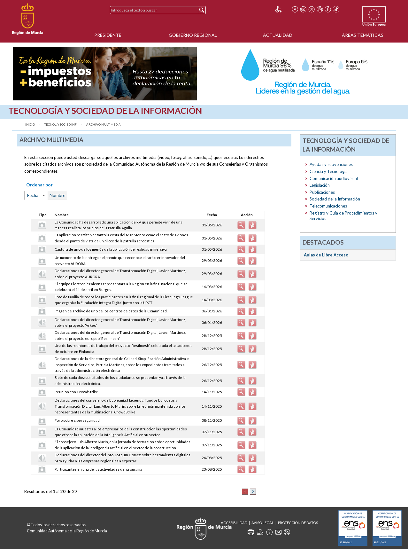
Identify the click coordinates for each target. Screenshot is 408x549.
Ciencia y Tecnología (329, 171)
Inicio (30, 124)
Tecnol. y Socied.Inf (60, 124)
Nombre (57, 195)
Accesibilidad (234, 523)
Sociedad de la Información (335, 198)
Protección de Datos (298, 523)
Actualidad (277, 35)
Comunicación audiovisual (334, 178)
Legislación (320, 185)
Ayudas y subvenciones (331, 164)
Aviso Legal (262, 523)
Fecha (32, 195)
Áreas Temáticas (362, 35)
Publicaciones (322, 192)
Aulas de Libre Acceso (326, 254)
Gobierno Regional (193, 35)
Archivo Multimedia (103, 124)
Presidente (107, 35)
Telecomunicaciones (328, 205)
